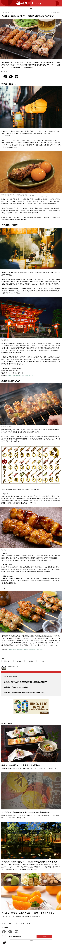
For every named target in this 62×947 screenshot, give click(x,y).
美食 (9, 924)
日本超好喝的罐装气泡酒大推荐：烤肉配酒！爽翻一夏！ (25, 650)
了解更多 (31, 941)
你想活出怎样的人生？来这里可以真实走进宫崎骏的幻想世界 (25, 682)
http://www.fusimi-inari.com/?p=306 (20, 375)
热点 (22, 924)
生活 (28, 924)
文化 (16, 924)
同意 (44, 937)
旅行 (3, 924)
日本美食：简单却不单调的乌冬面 (16, 687)
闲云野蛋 (4, 72)
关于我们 (5, 935)
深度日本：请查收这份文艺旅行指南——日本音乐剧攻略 (24, 692)
